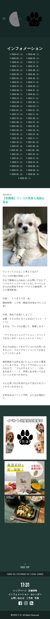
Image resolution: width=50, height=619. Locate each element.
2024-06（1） (18, 94)
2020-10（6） (34, 162)
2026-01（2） (18, 62)
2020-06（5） (34, 170)
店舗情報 (32, 590)
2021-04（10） (34, 150)
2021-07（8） (18, 146)
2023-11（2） (34, 98)
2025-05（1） (18, 74)
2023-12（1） (18, 98)
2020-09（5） (17, 166)
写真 (37, 598)
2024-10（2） (18, 86)
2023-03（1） (34, 106)
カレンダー (36, 594)
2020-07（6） (17, 170)
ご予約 (29, 598)
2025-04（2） (34, 74)
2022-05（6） (34, 126)
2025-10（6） (34, 66)
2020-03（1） (26, 178)
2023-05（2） (18, 106)
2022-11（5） (34, 114)
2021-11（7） (34, 138)
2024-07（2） (34, 90)
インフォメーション (18, 594)
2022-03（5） (34, 130)
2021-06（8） (34, 146)
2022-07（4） (34, 122)
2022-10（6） (18, 118)
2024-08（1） (18, 90)
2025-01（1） (18, 82)
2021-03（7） (18, 154)
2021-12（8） (18, 138)
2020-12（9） (34, 158)
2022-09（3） (34, 118)
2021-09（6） (34, 142)
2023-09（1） (18, 102)
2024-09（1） (34, 86)
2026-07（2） (18, 54)
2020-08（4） (34, 166)
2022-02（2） (18, 134)
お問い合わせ (18, 598)
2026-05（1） (34, 54)
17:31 (25, 584)
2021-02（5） (34, 154)
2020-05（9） (17, 174)
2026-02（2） (34, 58)
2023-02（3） (17, 110)
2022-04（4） (17, 130)
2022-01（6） (34, 134)
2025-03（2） (17, 78)
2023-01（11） (34, 110)
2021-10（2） (18, 142)
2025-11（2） (18, 66)
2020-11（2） (18, 162)
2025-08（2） (34, 70)
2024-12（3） (34, 82)
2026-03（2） (17, 58)
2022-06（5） (17, 126)
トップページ (20, 590)
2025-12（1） (34, 62)
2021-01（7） (18, 158)
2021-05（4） (17, 150)
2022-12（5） (18, 114)
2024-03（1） (34, 94)
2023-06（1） (34, 102)
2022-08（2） (17, 122)
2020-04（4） (34, 174)
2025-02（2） (34, 78)
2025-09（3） (17, 70)
